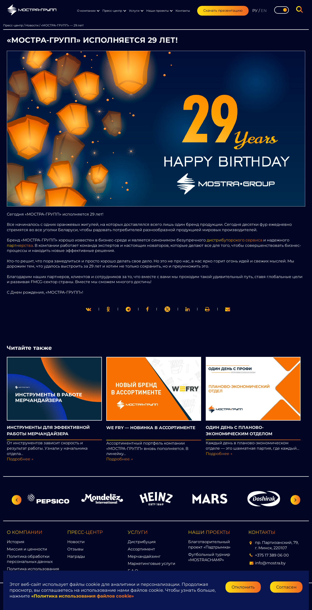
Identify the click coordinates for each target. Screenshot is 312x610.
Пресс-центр (112, 10)
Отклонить (243, 586)
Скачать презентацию (223, 10)
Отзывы (75, 549)
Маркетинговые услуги (151, 563)
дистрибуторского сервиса (234, 240)
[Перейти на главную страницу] (32, 10)
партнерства (20, 245)
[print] (147, 309)
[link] (167, 309)
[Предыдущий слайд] (16, 500)
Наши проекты (157, 10)
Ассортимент (141, 549)
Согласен (286, 586)
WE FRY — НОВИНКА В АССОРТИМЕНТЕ (150, 427)
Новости (76, 541)
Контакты (183, 10)
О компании (86, 10)
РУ (255, 10)
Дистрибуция (142, 541)
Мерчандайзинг (144, 556)
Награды (76, 556)
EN (264, 10)
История (15, 541)
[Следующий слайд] (295, 500)
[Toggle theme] (281, 10)
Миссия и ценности (27, 549)
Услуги (134, 10)
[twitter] (88, 309)
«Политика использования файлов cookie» (82, 596)
